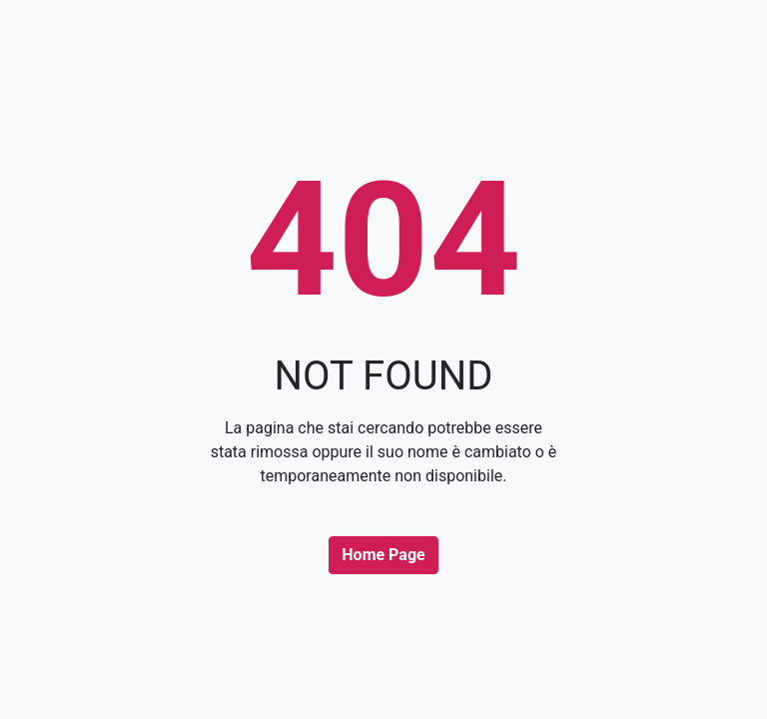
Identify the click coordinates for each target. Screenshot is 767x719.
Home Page (383, 554)
